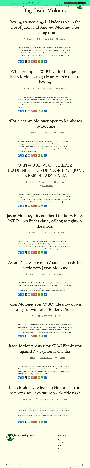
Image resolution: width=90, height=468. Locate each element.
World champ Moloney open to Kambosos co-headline (45, 121)
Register (60, 449)
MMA (60, 443)
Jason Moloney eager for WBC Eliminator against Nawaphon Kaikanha (45, 346)
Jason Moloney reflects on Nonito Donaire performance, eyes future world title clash (45, 388)
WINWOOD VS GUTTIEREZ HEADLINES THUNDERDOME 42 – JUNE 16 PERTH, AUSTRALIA (45, 168)
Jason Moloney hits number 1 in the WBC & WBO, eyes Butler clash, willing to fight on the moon (45, 218)
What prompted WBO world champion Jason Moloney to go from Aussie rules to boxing (45, 74)
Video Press (61, 440)
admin (31, 36)
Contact (60, 446)
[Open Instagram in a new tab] (82, 462)
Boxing (63, 36)
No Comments (47, 183)
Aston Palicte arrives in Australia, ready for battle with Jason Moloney (45, 263)
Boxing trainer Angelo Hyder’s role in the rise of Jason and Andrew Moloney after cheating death (45, 25)
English (40, 6)
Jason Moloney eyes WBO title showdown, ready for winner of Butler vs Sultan (45, 304)
